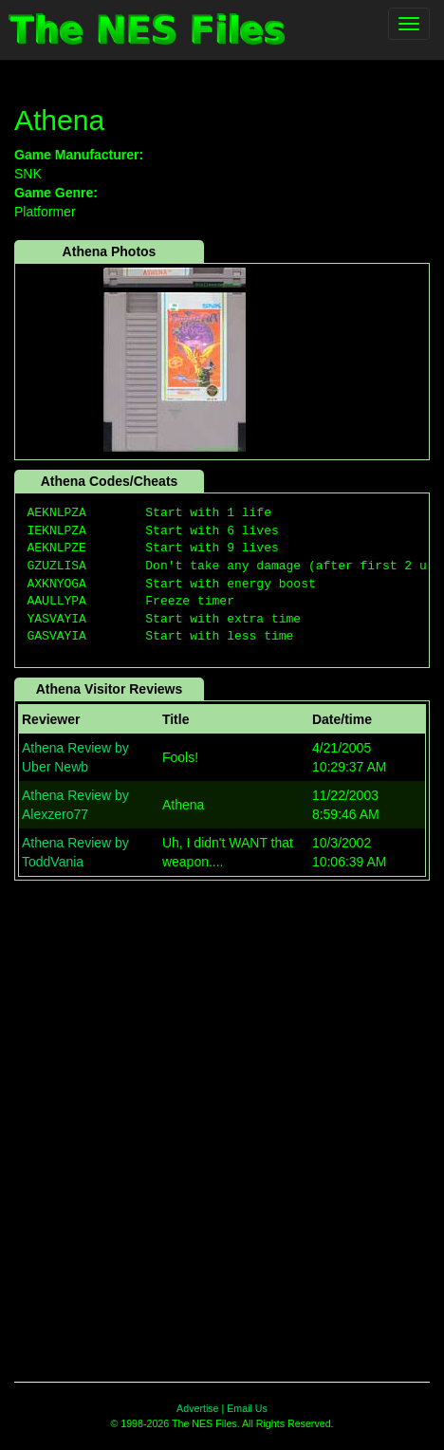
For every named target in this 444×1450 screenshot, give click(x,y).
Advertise (197, 1408)
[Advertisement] (222, 1122)
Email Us (247, 1408)
